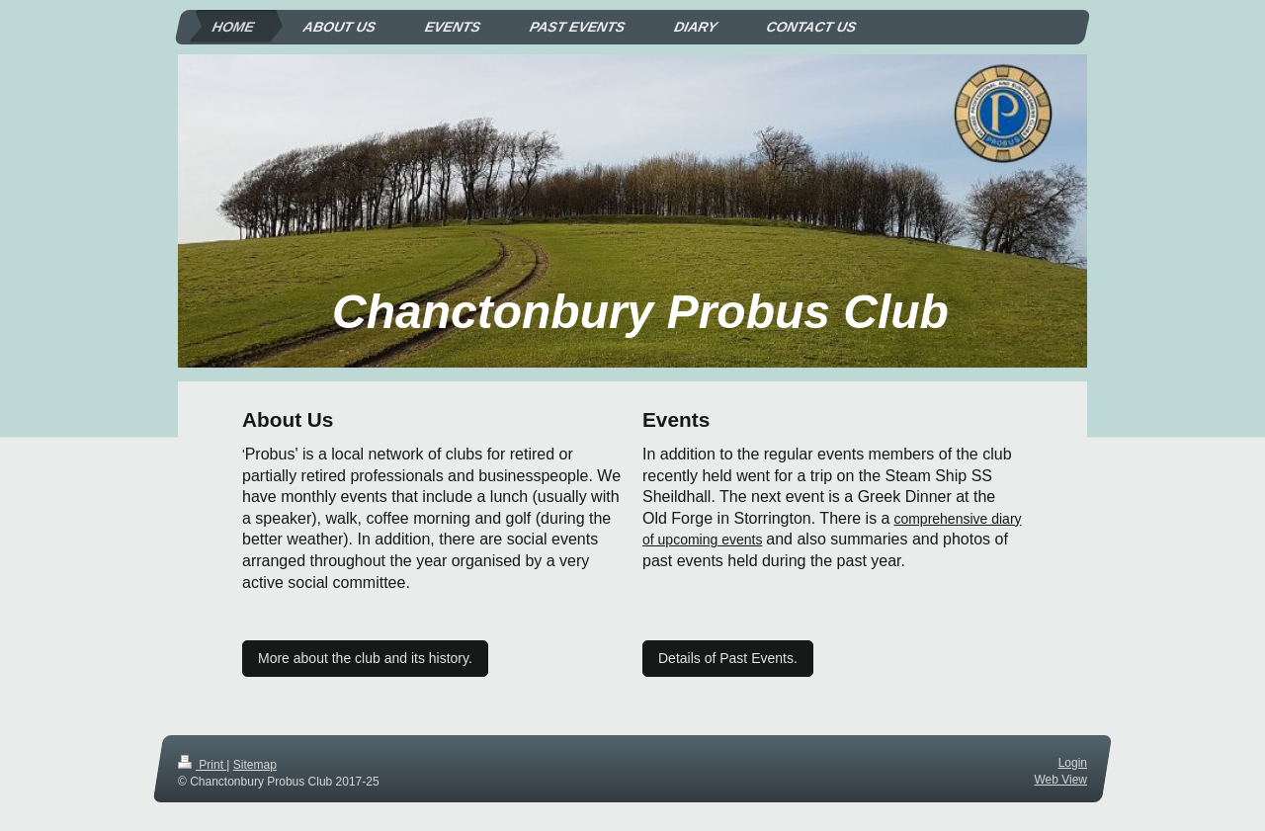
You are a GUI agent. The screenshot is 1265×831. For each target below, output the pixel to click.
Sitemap (255, 765)
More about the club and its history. (365, 658)
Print (202, 765)
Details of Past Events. (728, 658)
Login (1072, 763)
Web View (1060, 780)
